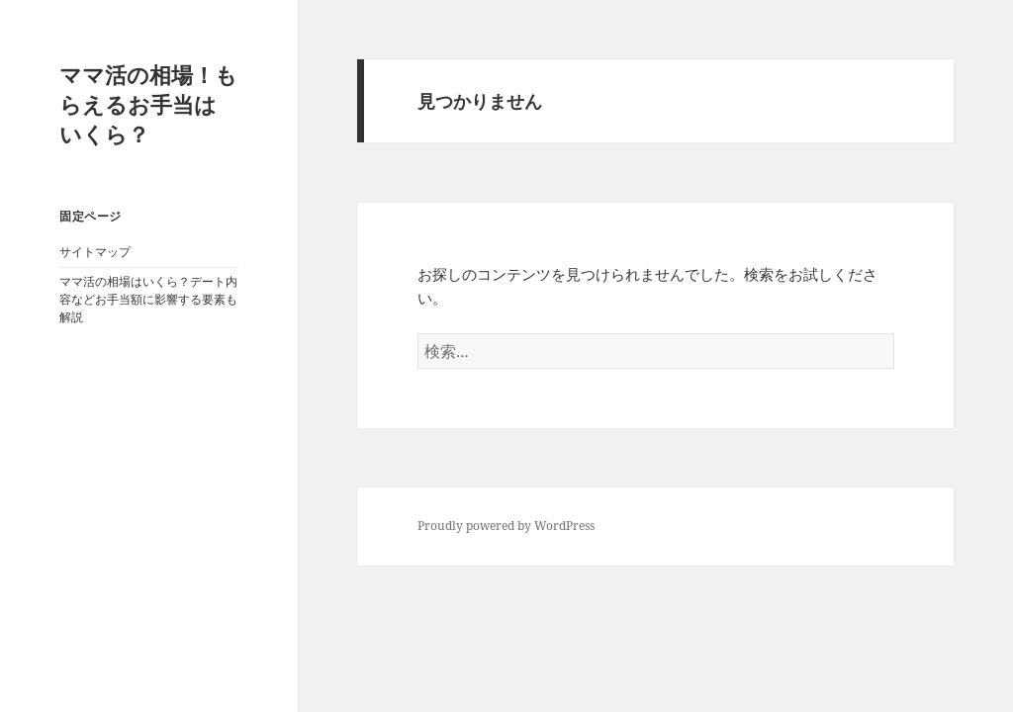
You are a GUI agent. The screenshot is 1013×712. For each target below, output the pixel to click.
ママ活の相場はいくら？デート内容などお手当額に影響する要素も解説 (148, 299)
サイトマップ (95, 251)
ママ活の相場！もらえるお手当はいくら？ (148, 103)
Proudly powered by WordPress (506, 525)
